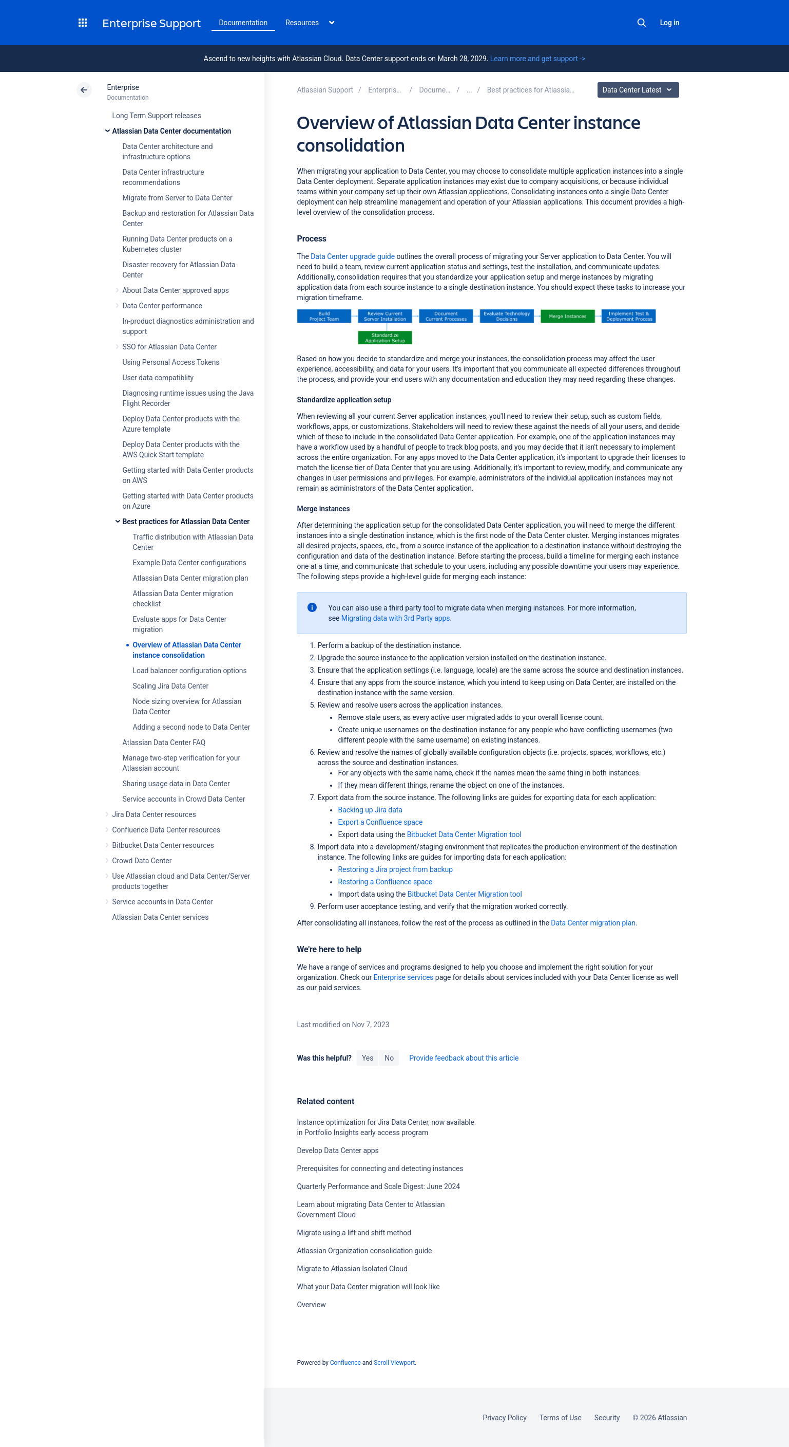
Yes (367, 1058)
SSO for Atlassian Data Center (170, 347)
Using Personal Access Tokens (171, 362)
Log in (670, 22)
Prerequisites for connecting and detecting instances (380, 1168)
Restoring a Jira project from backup (395, 869)
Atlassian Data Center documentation (172, 131)
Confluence (345, 1362)
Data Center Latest (640, 90)
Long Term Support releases (156, 116)
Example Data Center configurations (189, 563)
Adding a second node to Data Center (192, 727)
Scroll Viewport (394, 1362)
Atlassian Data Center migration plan (190, 578)
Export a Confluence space (380, 822)
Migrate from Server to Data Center (178, 198)
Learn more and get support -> (537, 58)
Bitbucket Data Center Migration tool (464, 834)
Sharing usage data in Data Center (176, 784)
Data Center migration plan (593, 923)
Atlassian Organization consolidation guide (364, 1251)
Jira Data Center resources (154, 814)
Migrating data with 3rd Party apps (395, 618)
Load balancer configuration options (190, 670)
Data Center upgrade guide (353, 256)
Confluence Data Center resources (166, 830)
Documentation (243, 22)
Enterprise (123, 87)
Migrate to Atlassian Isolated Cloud (352, 1269)
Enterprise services (404, 977)
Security (607, 1418)
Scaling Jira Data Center (171, 686)
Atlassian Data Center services (160, 917)
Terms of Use (561, 1418)
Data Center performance (162, 306)
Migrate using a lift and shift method (354, 1233)
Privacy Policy (505, 1418)
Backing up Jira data (370, 810)
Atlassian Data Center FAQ (164, 742)
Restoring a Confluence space (385, 882)
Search (641, 22)
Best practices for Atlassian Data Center (186, 521)
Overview (311, 1305)
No (389, 1058)
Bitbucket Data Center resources (163, 845)
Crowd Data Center (142, 861)
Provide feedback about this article (463, 1058)
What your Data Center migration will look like (368, 1287)
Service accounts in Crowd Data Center (184, 799)
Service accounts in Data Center (162, 902)
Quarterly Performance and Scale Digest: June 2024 (378, 1186)
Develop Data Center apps (337, 1150)
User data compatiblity (158, 378)
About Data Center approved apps (176, 290)
